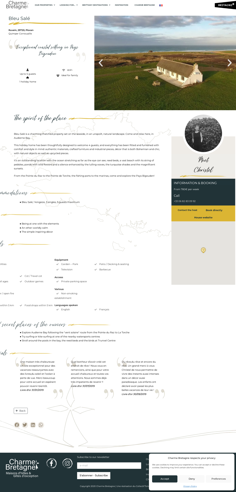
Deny (192, 478)
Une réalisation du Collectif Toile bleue (136, 486)
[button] (100, 63)
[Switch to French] (161, 5)
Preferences (218, 478)
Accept (164, 478)
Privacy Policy (190, 486)
